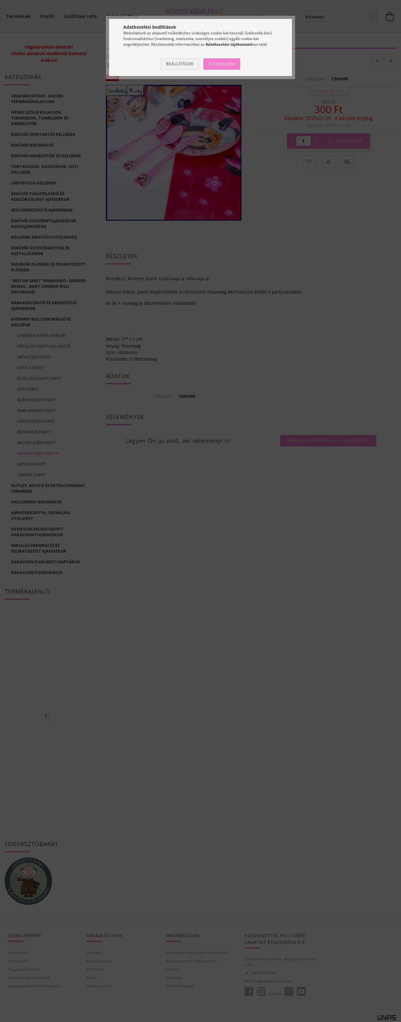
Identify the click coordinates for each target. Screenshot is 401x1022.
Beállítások (180, 64)
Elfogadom (222, 64)
